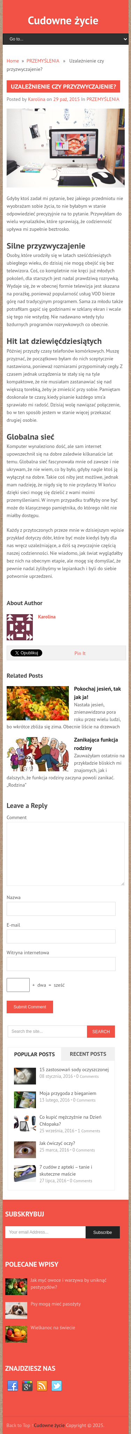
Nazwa (14, 897)
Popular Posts (34, 1054)
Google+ (27, 1386)
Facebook (12, 1386)
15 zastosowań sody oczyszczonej (74, 1069)
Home (13, 61)
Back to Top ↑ (20, 1425)
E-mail (13, 925)
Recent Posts (88, 1053)
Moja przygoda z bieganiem (67, 1093)
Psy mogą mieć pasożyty (56, 1304)
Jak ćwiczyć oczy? (57, 1143)
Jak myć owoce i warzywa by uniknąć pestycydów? (69, 1283)
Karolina (36, 99)
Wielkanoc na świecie (53, 1327)
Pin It (80, 653)
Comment (17, 817)
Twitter (56, 1386)
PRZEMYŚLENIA (43, 61)
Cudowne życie (63, 20)
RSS (42, 1386)
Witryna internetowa (28, 952)
